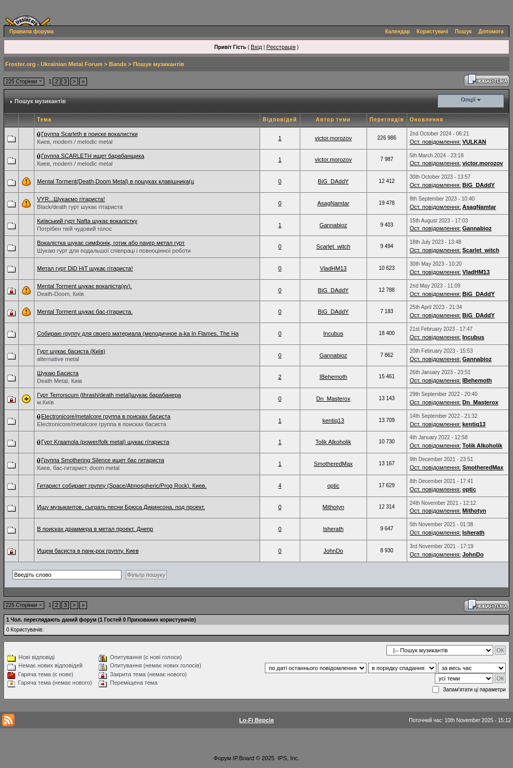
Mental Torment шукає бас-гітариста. (85, 311)
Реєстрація (281, 47)
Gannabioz (333, 225)
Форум (222, 758)
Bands (118, 64)
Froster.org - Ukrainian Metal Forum (53, 64)
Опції (468, 99)
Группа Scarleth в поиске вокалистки (89, 134)
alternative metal (58, 359)
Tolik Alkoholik (333, 442)
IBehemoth (333, 377)
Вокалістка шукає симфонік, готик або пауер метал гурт (111, 243)
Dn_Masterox (333, 398)
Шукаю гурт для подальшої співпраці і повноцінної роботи (114, 250)
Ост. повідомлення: (435, 142)
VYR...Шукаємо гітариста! (71, 199)
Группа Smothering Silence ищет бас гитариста (102, 460)
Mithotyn (333, 507)
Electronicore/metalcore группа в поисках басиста (105, 416)
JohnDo (333, 551)
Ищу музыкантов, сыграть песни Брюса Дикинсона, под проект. (121, 507)
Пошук (463, 31)
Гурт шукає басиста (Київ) (71, 351)
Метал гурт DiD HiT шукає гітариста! (85, 268)
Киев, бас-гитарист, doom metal (78, 468)
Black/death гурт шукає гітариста (80, 207)
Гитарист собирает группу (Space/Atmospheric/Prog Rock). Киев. (121, 485)
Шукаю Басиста (58, 373)
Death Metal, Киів (59, 381)
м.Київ (45, 402)
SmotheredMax (333, 464)
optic (333, 485)
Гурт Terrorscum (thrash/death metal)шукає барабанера (109, 395)
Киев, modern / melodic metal (75, 142)
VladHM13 (333, 268)
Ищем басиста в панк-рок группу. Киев (88, 551)
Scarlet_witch (333, 246)
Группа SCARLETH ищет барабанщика (92, 156)
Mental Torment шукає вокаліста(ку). (84, 286)
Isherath (333, 529)
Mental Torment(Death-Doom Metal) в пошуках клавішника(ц (115, 181)
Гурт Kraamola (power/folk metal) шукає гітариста (105, 442)
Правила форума (31, 31)
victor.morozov (333, 138)
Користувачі (432, 31)
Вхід (256, 47)
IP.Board (243, 758)
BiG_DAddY (333, 181)
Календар (397, 31)
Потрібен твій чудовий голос (74, 229)
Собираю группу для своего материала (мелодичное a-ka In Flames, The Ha (138, 333)
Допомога (491, 31)
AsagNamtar (333, 203)
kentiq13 (333, 420)
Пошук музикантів (158, 64)
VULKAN (474, 142)
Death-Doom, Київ (60, 294)
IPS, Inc (288, 758)
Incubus (333, 333)
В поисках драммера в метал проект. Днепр (95, 529)
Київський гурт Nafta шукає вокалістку (87, 221)
